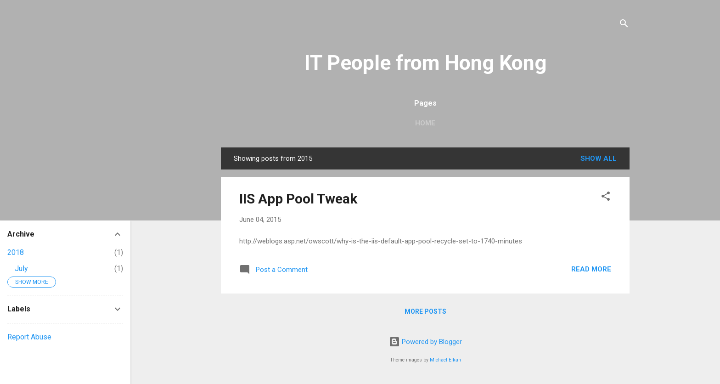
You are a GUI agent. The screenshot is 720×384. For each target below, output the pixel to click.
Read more (591, 269)
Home (425, 123)
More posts (425, 311)
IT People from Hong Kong (425, 63)
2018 (15, 252)
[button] (605, 198)
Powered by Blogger (425, 342)
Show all (598, 158)
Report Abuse (29, 337)
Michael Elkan (445, 360)
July (21, 268)
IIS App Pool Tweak (298, 199)
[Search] (624, 25)
